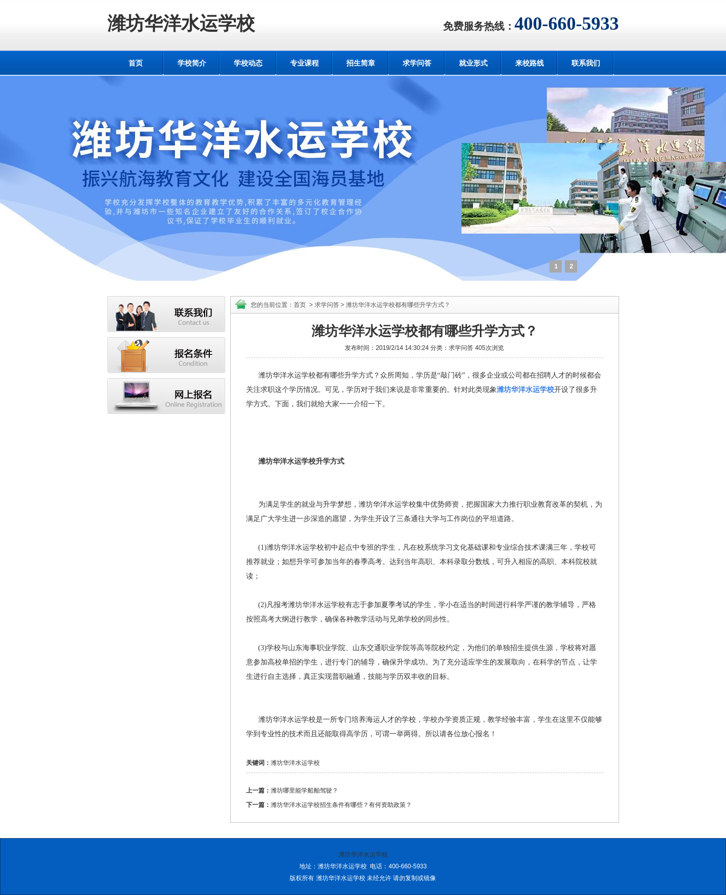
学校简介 (192, 63)
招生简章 (360, 63)
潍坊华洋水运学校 (181, 23)
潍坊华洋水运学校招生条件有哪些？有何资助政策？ (341, 804)
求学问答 (417, 63)
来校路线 (529, 63)
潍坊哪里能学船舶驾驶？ (304, 790)
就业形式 (473, 63)
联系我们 (585, 63)
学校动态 (248, 63)
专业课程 (304, 63)
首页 (135, 63)
